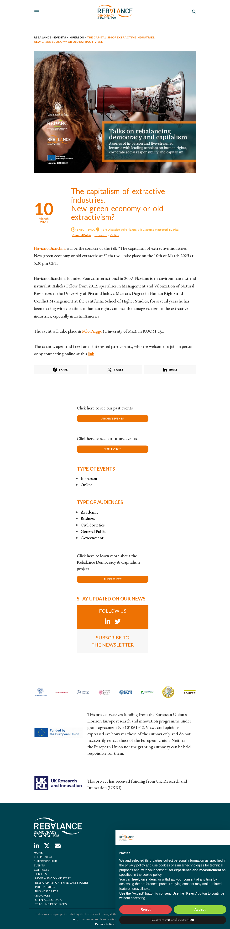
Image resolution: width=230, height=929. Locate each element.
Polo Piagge (92, 331)
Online (114, 235)
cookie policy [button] (151, 874)
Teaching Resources (51, 904)
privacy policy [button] (135, 865)
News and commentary (53, 878)
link (91, 353)
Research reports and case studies (61, 882)
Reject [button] (146, 909)
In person (100, 235)
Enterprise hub (45, 861)
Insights (40, 874)
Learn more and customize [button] (173, 920)
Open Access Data (48, 900)
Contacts (41, 869)
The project (43, 857)
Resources (42, 895)
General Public (81, 235)
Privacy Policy (104, 924)
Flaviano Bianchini (50, 248)
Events (39, 865)
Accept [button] (200, 909)
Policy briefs (45, 887)
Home (38, 852)
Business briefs (46, 891)
